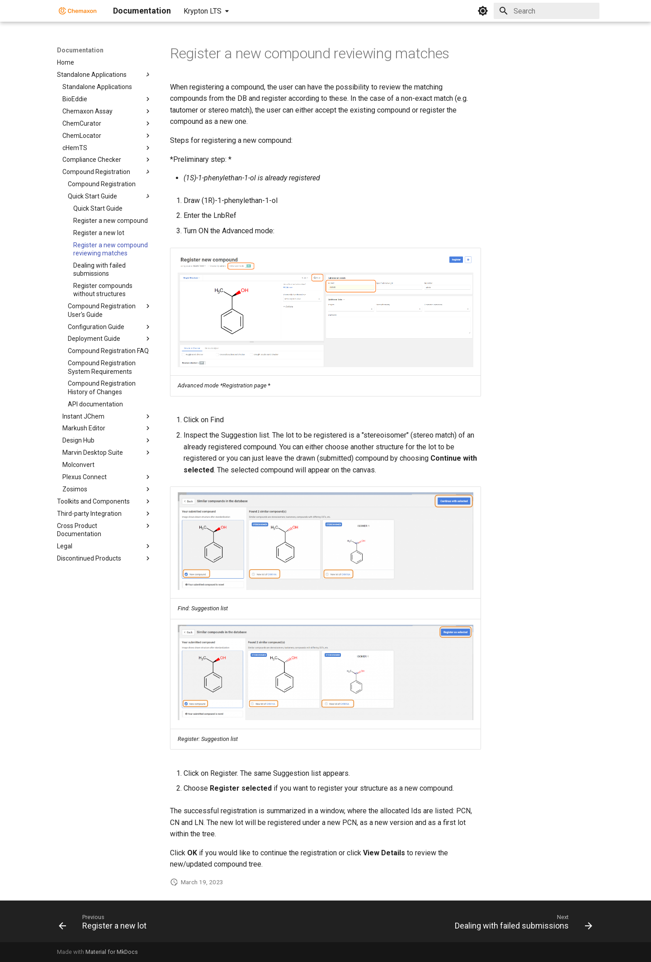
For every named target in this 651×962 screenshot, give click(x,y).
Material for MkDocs (111, 951)
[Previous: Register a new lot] (105, 924)
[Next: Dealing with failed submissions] (521, 924)
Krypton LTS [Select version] (203, 11)
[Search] (546, 11)
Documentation (80, 50)
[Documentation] (77, 11)
